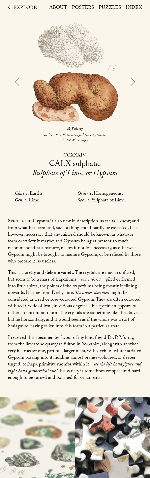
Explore (22, 8)
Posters (83, 8)
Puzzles (110, 8)
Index (134, 8)
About (58, 8)
